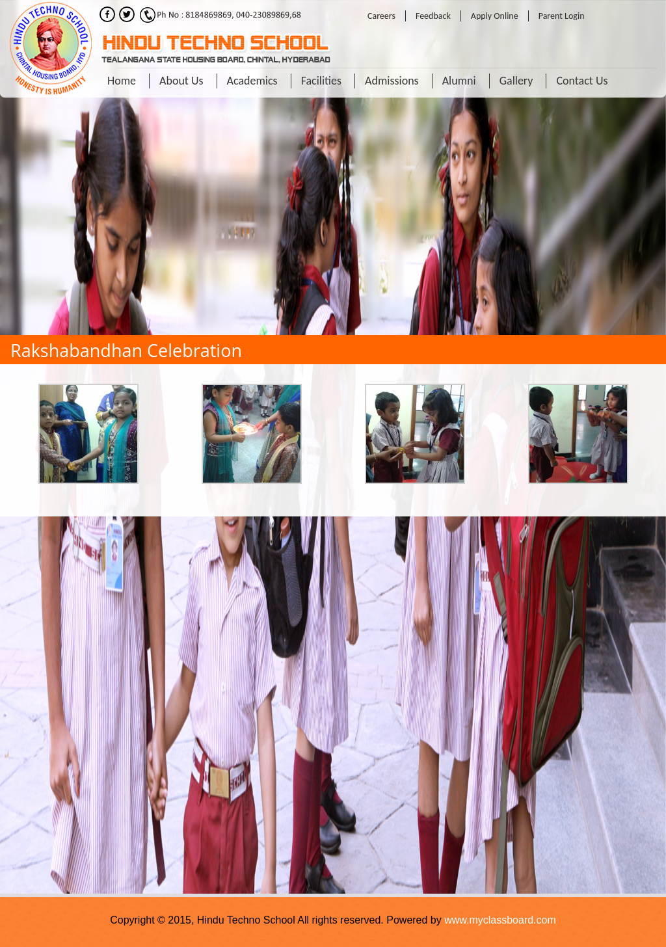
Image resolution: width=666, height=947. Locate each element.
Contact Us (581, 80)
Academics (252, 80)
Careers (381, 15)
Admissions (392, 80)
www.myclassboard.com (500, 920)
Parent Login (562, 15)
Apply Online (494, 15)
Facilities (321, 80)
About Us (181, 80)
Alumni (459, 80)
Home (121, 80)
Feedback (433, 15)
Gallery (516, 80)
